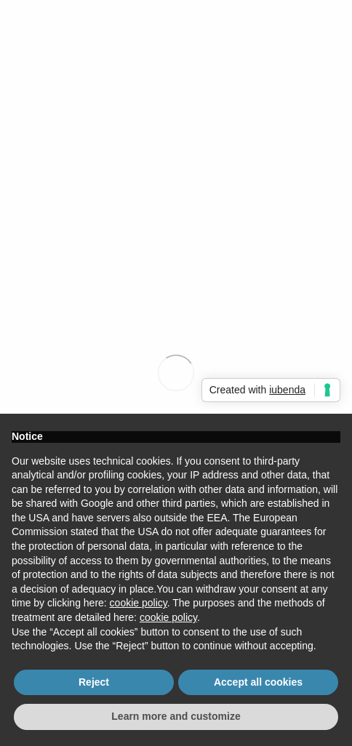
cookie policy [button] (138, 603)
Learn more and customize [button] (175, 716)
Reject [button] (94, 682)
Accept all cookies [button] (258, 682)
